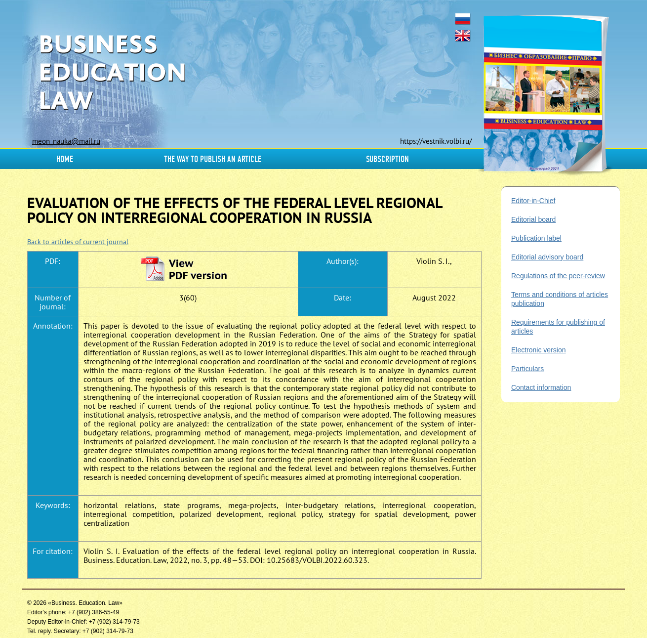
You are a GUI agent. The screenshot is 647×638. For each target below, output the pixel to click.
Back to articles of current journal (77, 241)
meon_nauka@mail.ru (66, 141)
